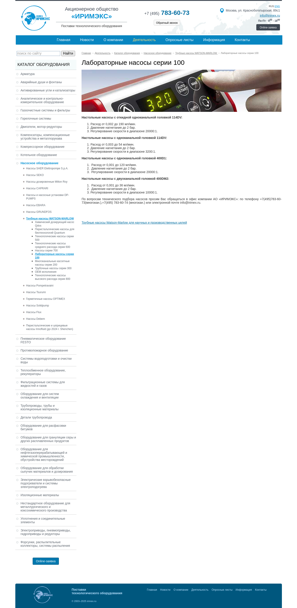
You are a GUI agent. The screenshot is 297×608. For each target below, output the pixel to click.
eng (277, 6)
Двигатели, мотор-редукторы (41, 126)
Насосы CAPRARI (37, 188)
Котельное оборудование (39, 155)
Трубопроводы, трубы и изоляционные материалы (40, 407)
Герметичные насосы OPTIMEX (45, 298)
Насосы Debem (35, 318)
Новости (87, 40)
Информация (214, 40)
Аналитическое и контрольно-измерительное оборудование (42, 100)
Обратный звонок (167, 22)
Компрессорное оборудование (43, 146)
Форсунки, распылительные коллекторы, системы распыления (45, 543)
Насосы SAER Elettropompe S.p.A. (47, 168)
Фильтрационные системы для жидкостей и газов (43, 383)
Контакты (242, 40)
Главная (63, 40)
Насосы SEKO (35, 175)
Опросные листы (179, 40)
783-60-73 (166, 12)
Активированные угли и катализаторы (48, 90)
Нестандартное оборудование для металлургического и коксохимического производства (45, 506)
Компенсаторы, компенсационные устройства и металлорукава (45, 136)
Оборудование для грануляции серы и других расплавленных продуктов (48, 439)
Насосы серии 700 (46, 250)
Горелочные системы (36, 118)
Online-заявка (268, 27)
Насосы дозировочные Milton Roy (47, 181)
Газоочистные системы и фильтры (45, 110)
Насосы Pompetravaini (40, 285)
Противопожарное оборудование (44, 350)
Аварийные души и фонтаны (41, 82)
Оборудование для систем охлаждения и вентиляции (40, 395)
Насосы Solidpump (37, 305)
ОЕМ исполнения (45, 271)
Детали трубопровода (36, 417)
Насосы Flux (34, 312)
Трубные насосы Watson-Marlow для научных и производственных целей (134, 222)
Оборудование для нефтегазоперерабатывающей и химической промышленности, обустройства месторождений (44, 454)
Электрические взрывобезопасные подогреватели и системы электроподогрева (46, 483)
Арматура (28, 74)
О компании (113, 40)
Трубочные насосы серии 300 (53, 268)
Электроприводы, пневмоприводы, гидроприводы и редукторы (46, 532)
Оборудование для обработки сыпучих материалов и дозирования (47, 469)
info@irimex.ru (270, 15)
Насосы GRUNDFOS (39, 211)
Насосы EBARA (36, 205)
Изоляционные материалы (40, 495)
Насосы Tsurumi (36, 292)
